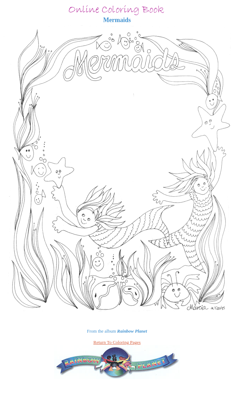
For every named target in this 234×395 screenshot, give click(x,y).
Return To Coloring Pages (117, 342)
